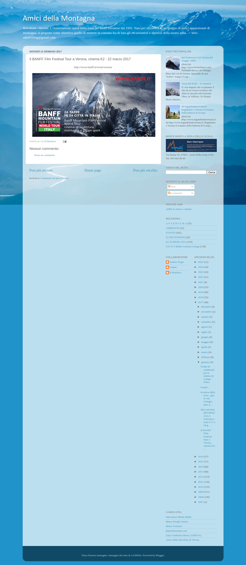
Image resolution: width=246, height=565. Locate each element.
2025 (201, 262)
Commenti (175, 193)
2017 (201, 302)
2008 (201, 497)
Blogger (160, 555)
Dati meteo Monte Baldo (179, 517)
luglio (204, 332)
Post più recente (41, 170)
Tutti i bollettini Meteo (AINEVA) (183, 535)
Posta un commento (44, 155)
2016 (201, 456)
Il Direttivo (175, 272)
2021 (201, 282)
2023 (201, 272)
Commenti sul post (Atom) (54, 178)
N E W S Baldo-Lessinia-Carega (183, 246)
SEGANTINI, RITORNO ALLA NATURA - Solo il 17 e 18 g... (208, 417)
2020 (201, 287)
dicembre (206, 306)
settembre (206, 321)
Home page (93, 170)
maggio (205, 342)
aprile (204, 347)
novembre (206, 311)
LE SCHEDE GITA (176, 241)
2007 (201, 502)
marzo (204, 352)
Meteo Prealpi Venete (177, 521)
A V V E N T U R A (176, 223)
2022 (201, 276)
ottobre (205, 316)
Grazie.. (205, 387)
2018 (201, 297)
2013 (201, 471)
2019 (201, 292)
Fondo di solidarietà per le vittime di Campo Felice (207, 374)
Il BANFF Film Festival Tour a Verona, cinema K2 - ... (208, 439)
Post (171, 186)
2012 (201, 476)
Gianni (173, 267)
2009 (201, 491)
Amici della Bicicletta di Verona (182, 539)
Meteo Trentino (174, 526)
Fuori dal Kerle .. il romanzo (196, 83)
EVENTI (170, 232)
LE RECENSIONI (175, 237)
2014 (201, 466)
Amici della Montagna (59, 19)
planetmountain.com (176, 530)
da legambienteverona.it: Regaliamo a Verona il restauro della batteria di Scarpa (198, 109)
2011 (201, 481)
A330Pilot (136, 555)
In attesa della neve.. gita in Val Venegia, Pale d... (208, 398)
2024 (201, 267)
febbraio (205, 357)
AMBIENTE (172, 228)
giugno (205, 337)
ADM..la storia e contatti (179, 209)
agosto (205, 326)
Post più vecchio (145, 170)
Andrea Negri (177, 262)
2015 (201, 461)
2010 (201, 486)
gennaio (205, 362)
